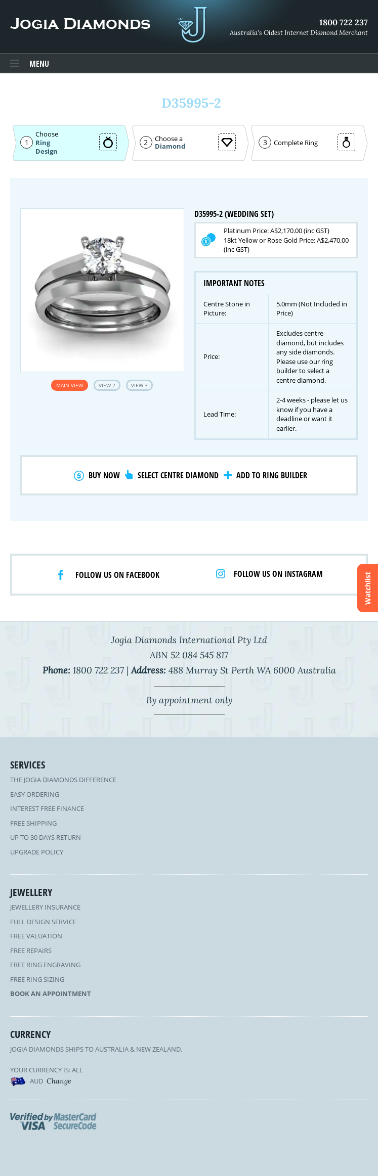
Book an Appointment (50, 993)
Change (59, 1080)
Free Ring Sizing (37, 979)
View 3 (139, 385)
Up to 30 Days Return (45, 837)
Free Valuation (36, 935)
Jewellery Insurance (45, 907)
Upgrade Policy (36, 851)
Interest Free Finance (47, 808)
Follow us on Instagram (278, 573)
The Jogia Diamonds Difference (63, 779)
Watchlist (367, 588)
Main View (69, 385)
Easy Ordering (34, 794)
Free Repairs (31, 950)
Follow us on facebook (117, 574)
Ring (42, 142)
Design (46, 151)
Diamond (170, 146)
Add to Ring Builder (271, 475)
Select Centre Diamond (178, 475)
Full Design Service (43, 921)
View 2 (107, 385)
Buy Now (104, 475)
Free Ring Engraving (45, 964)
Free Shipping (33, 823)
